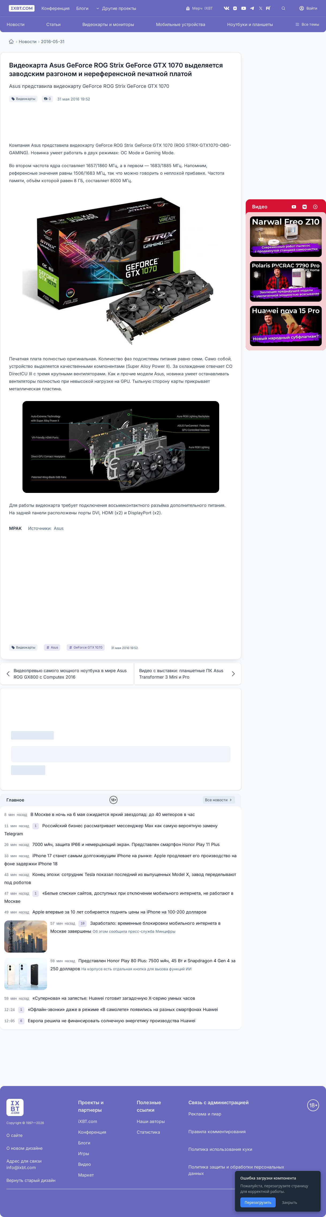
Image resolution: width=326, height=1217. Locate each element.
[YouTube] (243, 8)
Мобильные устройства (180, 24)
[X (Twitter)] (260, 8)
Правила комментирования (217, 1131)
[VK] (226, 8)
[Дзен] (235, 8)
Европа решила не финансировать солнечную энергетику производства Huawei (111, 1020)
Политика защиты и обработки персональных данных (236, 1170)
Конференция (55, 8)
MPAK (15, 528)
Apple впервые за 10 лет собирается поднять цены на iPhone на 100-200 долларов (119, 912)
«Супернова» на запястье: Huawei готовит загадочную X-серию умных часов (113, 998)
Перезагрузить (258, 1202)
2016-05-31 (53, 41)
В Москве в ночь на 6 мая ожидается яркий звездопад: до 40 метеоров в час (113, 814)
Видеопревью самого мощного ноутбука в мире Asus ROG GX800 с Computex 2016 (66, 674)
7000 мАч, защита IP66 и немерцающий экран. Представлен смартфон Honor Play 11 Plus (125, 844)
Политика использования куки (220, 1149)
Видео (259, 206)
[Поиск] (283, 8)
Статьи (53, 24)
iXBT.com (87, 1121)
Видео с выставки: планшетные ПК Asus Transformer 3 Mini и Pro (188, 674)
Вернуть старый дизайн (30, 1180)
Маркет (86, 1175)
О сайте (14, 1135)
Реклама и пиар (204, 1114)
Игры (83, 1153)
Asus (58, 528)
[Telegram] (252, 8)
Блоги (82, 8)
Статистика (148, 1132)
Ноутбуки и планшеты (250, 24)
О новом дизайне (24, 1148)
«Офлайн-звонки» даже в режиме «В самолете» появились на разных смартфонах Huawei (123, 1009)
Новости (15, 24)
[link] (36, 825)
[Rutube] (269, 8)
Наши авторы (151, 1121)
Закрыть (289, 1202)
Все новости (219, 799)
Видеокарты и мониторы (108, 24)
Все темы (307, 24)
